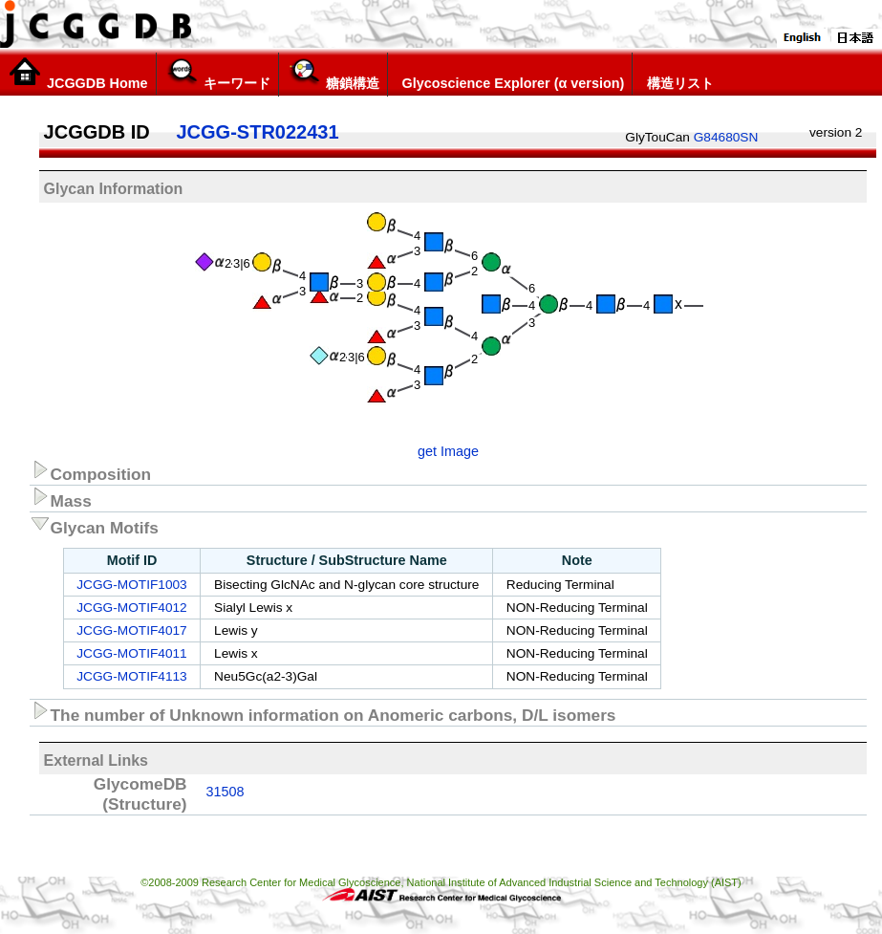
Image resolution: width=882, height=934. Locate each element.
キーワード (217, 73)
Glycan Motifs (94, 524)
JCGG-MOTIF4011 (131, 653)
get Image (448, 451)
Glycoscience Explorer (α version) (510, 73)
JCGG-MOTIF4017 (131, 630)
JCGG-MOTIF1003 (131, 584)
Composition (91, 471)
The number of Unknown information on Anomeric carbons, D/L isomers (323, 712)
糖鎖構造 (333, 73)
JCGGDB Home (78, 73)
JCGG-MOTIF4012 (131, 607)
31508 (225, 791)
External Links (96, 760)
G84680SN (726, 137)
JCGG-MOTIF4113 (131, 676)
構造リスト (677, 73)
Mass (61, 498)
